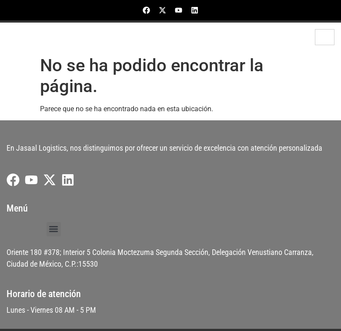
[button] (54, 229)
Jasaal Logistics (39, 37)
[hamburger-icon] (324, 37)
